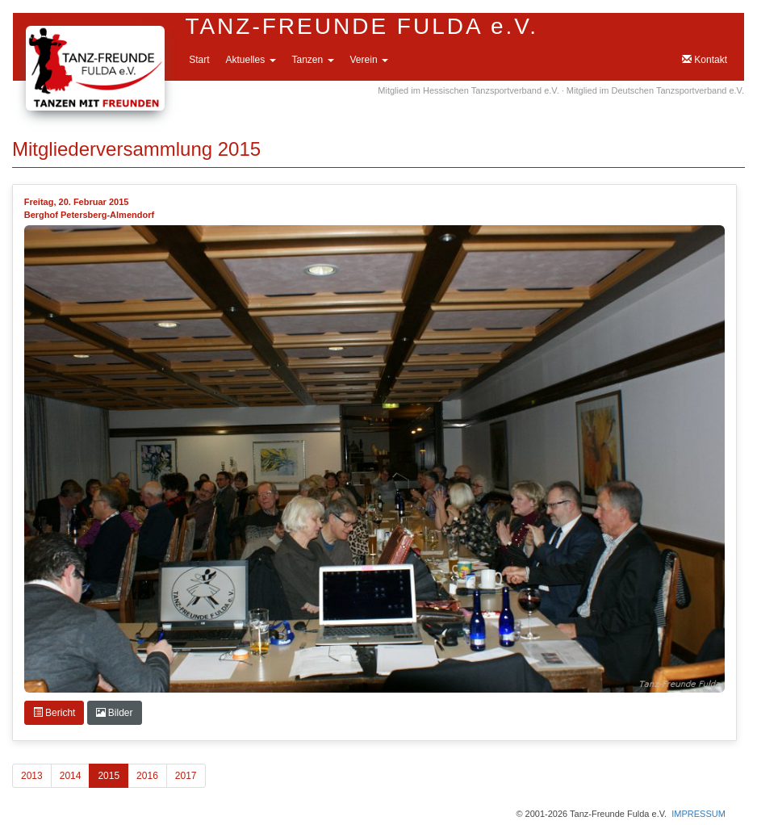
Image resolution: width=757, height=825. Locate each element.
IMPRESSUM (698, 814)
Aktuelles (250, 59)
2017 (186, 775)
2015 (108, 775)
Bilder (114, 712)
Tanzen (313, 59)
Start (199, 59)
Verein (369, 59)
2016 (147, 775)
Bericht (54, 712)
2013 (32, 775)
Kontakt (704, 59)
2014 (71, 775)
